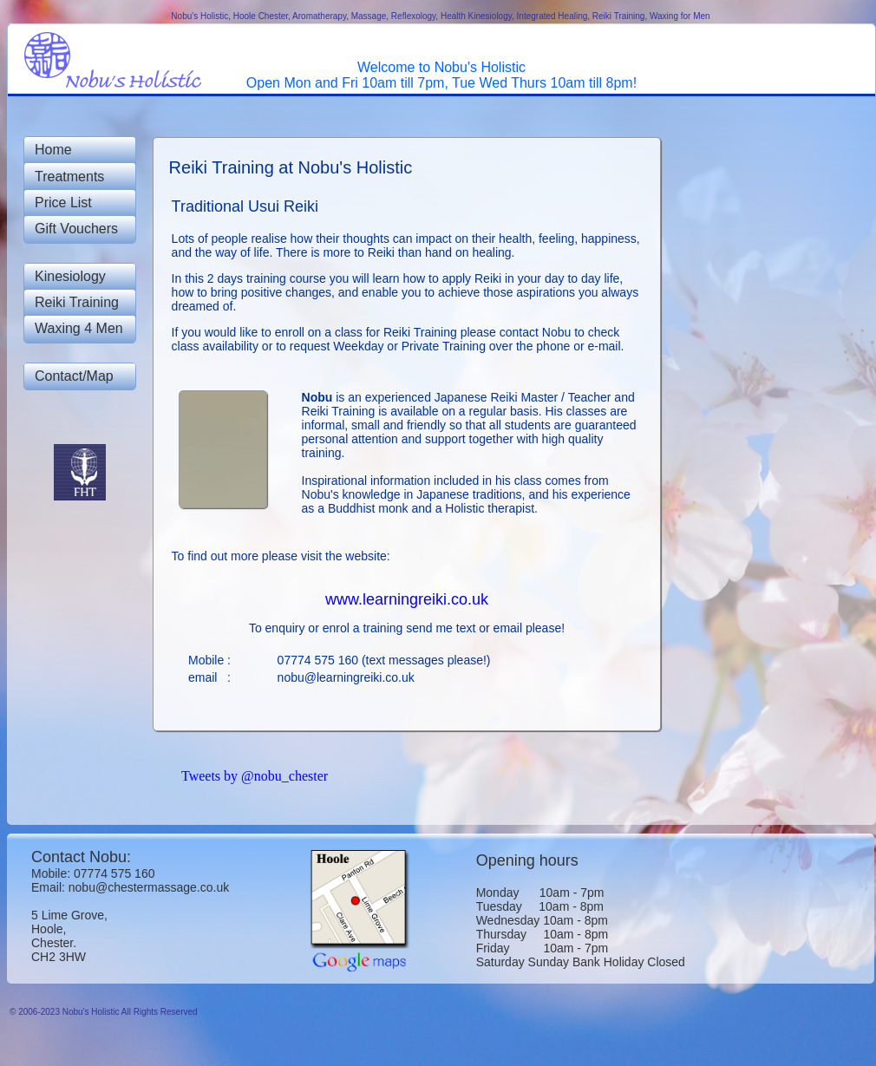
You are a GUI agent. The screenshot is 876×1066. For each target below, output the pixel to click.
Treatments (69, 176)
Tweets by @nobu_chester (254, 775)
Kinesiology (70, 276)
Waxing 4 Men (79, 328)
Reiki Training (77, 302)
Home (53, 149)
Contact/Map (74, 376)
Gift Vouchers (76, 228)
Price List (63, 202)
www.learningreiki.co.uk (406, 599)
